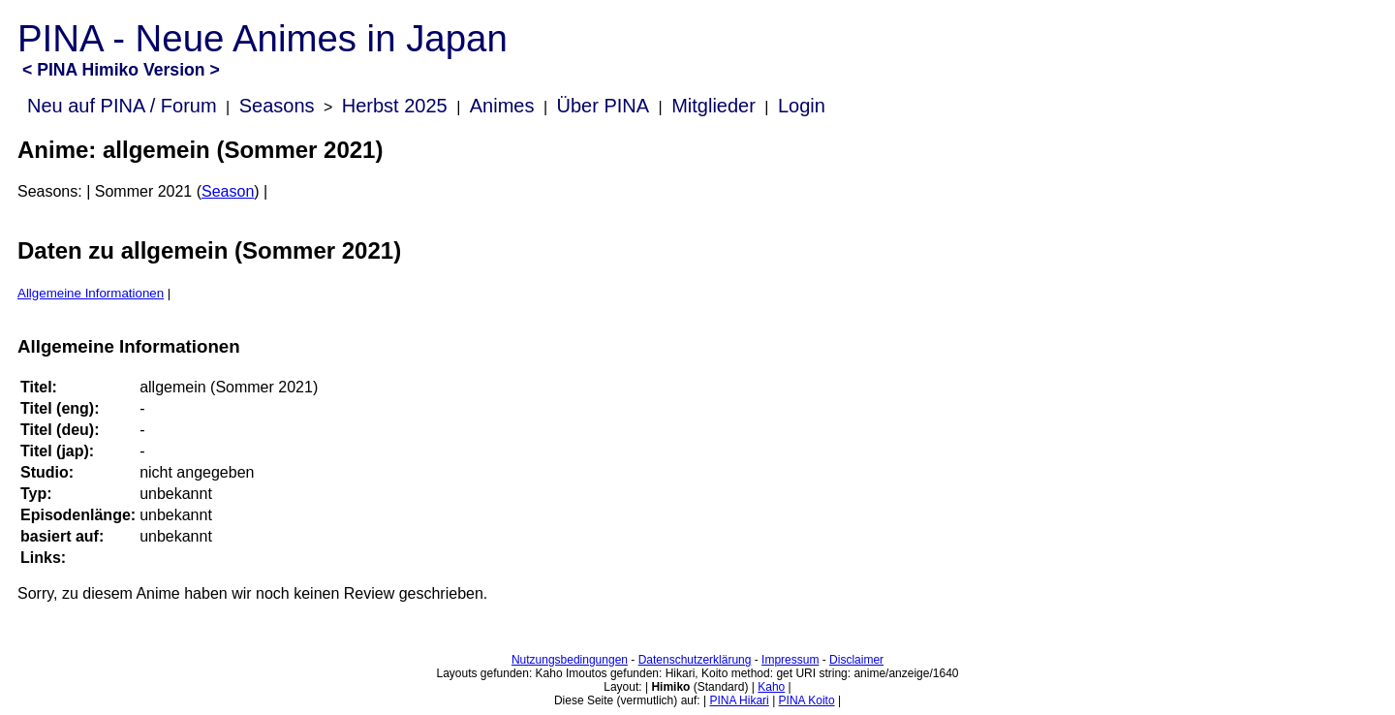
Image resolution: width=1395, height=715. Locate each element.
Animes (502, 105)
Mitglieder (713, 105)
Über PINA (603, 105)
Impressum (790, 660)
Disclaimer (856, 660)
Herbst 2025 (395, 105)
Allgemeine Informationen (90, 293)
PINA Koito (807, 700)
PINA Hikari (738, 700)
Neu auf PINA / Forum (122, 105)
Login (801, 105)
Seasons (277, 105)
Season (228, 191)
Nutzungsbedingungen (570, 660)
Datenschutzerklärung (695, 660)
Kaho (771, 687)
